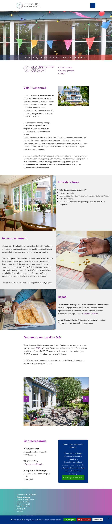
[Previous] (26, 399)
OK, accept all (70, 519)
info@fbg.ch (21, 508)
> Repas (61, 73)
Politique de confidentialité (26, 515)
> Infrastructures (65, 67)
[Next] (86, 399)
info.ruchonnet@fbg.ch (33, 464)
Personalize (98, 519)
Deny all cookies (84, 519)
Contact (20, 510)
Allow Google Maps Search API (73, 477)
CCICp (38, 348)
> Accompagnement (66, 70)
